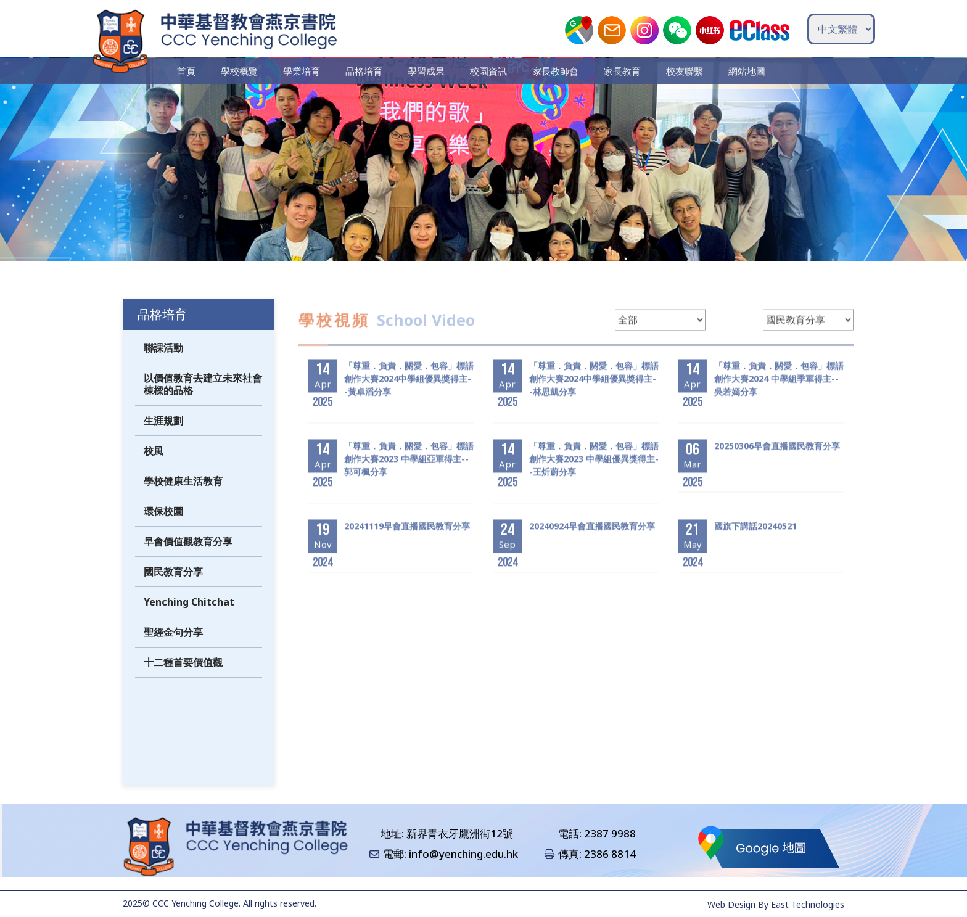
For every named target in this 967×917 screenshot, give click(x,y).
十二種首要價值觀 (183, 679)
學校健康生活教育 (183, 497)
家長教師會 (555, 71)
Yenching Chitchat (189, 618)
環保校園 (163, 528)
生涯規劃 (163, 437)
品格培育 (365, 71)
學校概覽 (241, 71)
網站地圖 (744, 71)
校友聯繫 (682, 71)
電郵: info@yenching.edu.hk (450, 854)
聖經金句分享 (173, 649)
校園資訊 (488, 71)
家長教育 (621, 71)
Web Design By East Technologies (775, 904)
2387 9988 (610, 833)
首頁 (189, 71)
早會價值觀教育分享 (188, 558)
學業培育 (303, 71)
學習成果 (426, 71)
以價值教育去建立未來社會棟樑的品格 (203, 401)
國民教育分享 (173, 588)
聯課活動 (163, 364)
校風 (153, 467)
